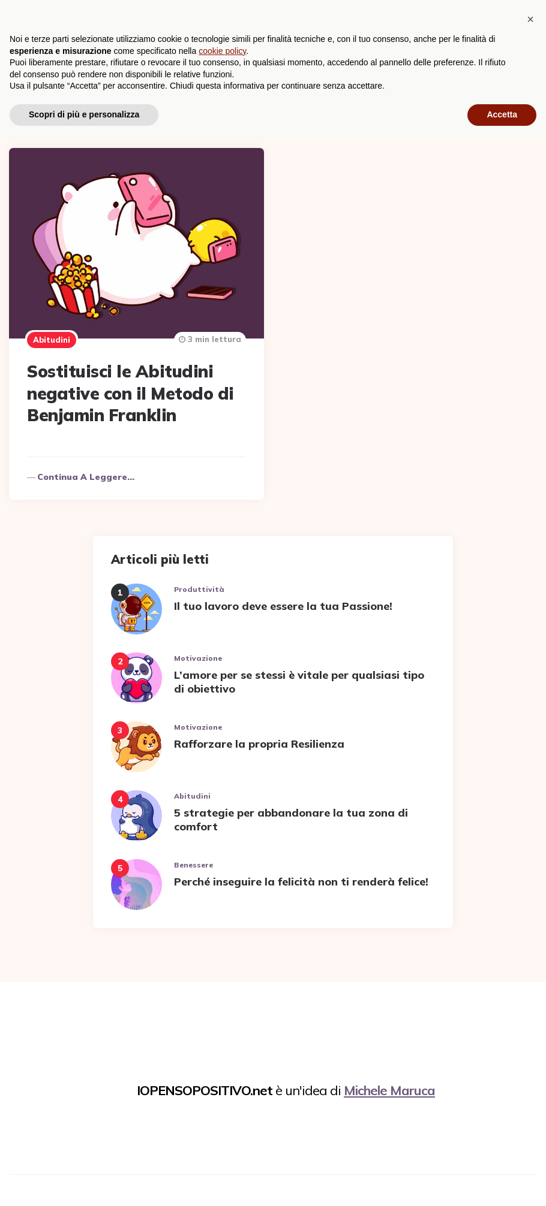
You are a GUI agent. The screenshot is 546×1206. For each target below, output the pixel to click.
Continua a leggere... (85, 472)
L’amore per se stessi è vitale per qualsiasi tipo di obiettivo (299, 677)
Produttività (199, 584)
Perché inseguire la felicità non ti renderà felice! (301, 877)
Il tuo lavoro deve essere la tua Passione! (283, 601)
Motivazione (198, 653)
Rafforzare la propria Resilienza (259, 739)
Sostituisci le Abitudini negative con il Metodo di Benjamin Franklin (130, 388)
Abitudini (51, 335)
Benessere (193, 860)
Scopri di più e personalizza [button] (84, 1182)
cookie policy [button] (222, 1119)
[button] (530, 1087)
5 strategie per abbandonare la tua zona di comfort (291, 815)
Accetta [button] (502, 1182)
